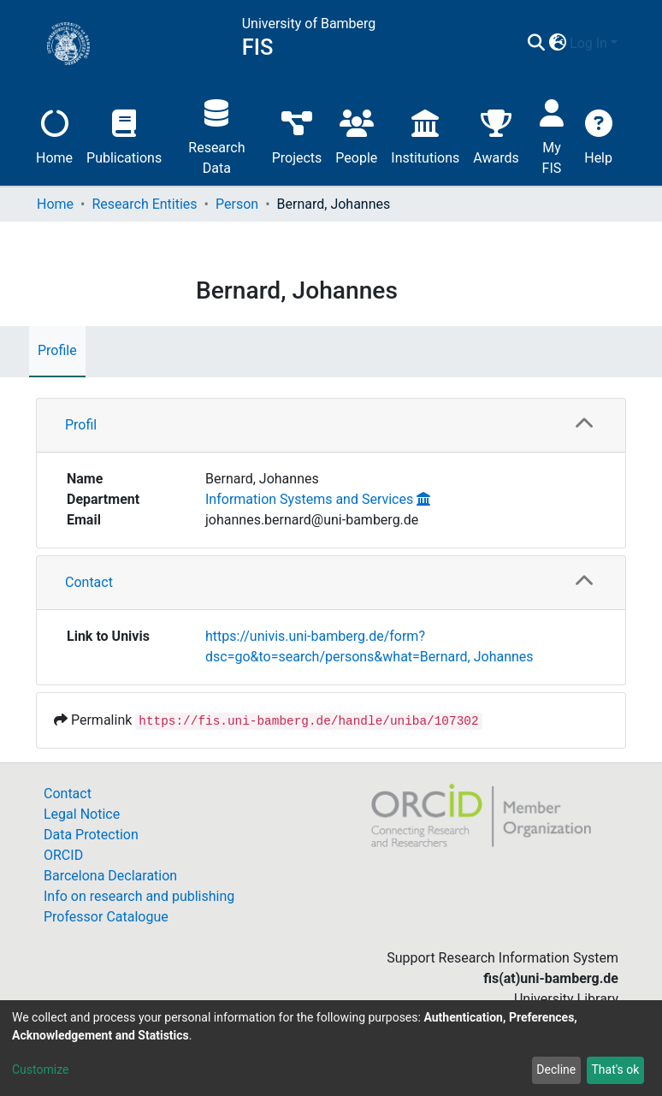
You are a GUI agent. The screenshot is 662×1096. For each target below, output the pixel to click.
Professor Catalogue (106, 917)
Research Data (216, 134)
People (356, 135)
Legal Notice (82, 814)
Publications (124, 135)
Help (598, 135)
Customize (40, 1069)
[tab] (331, 426)
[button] (557, 43)
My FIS (552, 134)
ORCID (63, 855)
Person (237, 204)
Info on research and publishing (139, 896)
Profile (57, 350)
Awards (495, 135)
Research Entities (144, 204)
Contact (89, 582)
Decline (556, 1069)
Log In (588, 43)
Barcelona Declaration (110, 876)
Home (54, 135)
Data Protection (91, 834)
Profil (81, 425)
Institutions (425, 135)
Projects (297, 135)
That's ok (615, 1069)
